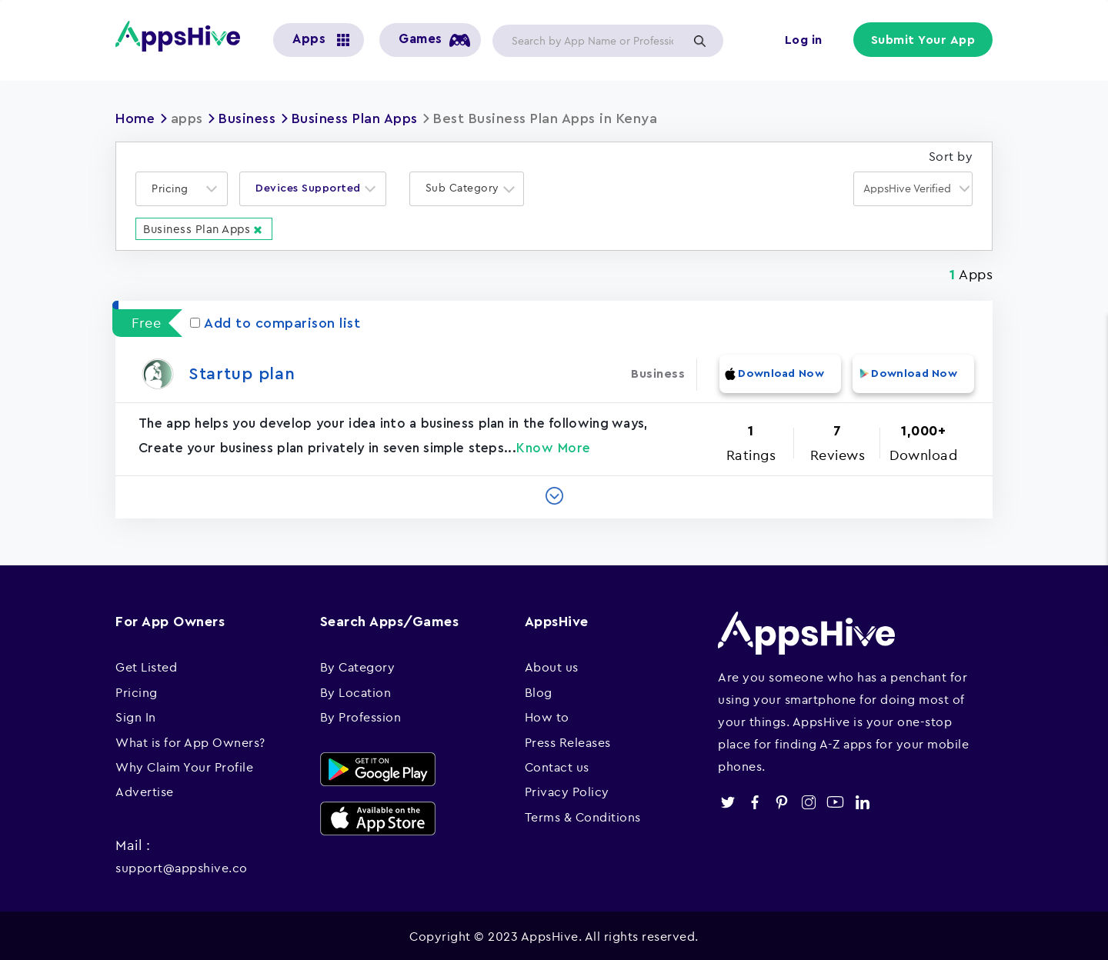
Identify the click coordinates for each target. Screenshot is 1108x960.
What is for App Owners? (190, 740)
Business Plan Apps (356, 118)
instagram (808, 800)
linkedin (862, 800)
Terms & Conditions (583, 814)
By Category (357, 665)
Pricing (136, 690)
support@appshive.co (181, 866)
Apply (699, 41)
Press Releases (568, 740)
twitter (727, 800)
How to (547, 715)
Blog (538, 690)
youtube (835, 800)
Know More (553, 446)
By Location (356, 690)
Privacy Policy (567, 790)
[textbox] (174, 188)
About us (552, 665)
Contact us (557, 764)
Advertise (144, 790)
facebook (754, 800)
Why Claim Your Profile (184, 764)
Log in (804, 40)
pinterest (781, 800)
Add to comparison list (275, 322)
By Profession (361, 715)
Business (248, 118)
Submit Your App (924, 40)
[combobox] (181, 188)
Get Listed (146, 665)
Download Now (779, 372)
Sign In (135, 715)
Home (135, 118)
